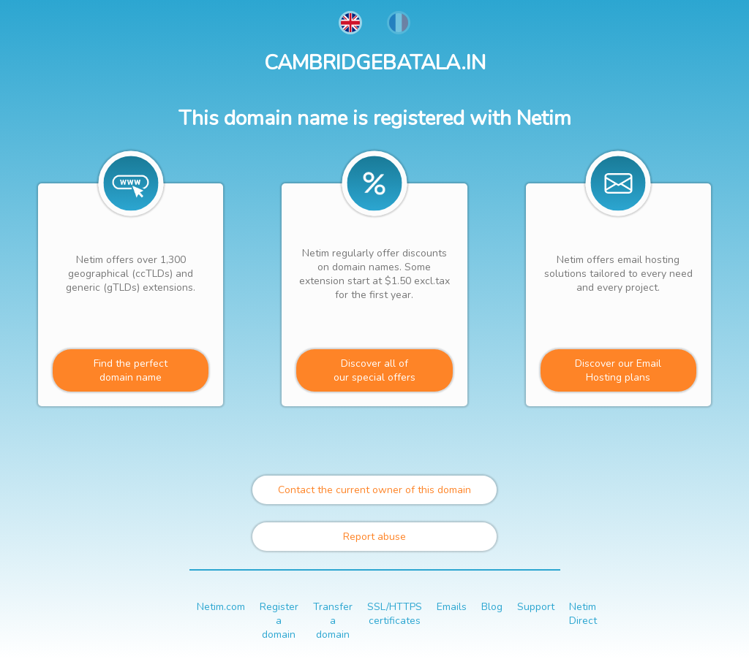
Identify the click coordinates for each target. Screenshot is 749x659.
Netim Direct (583, 614)
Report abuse (374, 537)
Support (535, 607)
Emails (452, 607)
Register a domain (279, 620)
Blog (492, 607)
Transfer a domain (333, 620)
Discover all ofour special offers (374, 370)
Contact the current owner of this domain (374, 490)
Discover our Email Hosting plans (618, 370)
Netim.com (221, 607)
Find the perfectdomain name (131, 370)
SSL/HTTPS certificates (394, 614)
